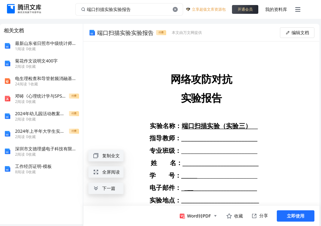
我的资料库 (276, 9)
